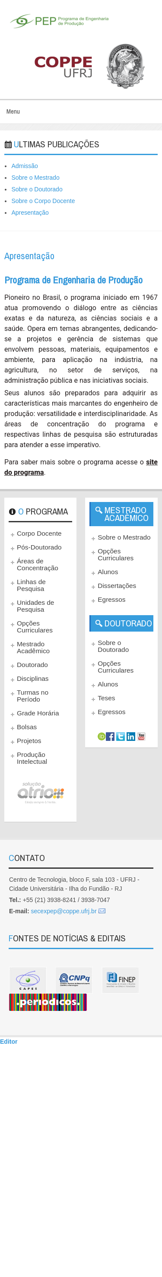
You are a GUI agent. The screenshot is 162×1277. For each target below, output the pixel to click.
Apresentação (29, 212)
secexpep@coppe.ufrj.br (64, 911)
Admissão (24, 165)
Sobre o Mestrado (35, 177)
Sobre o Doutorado (36, 189)
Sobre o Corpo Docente (43, 200)
